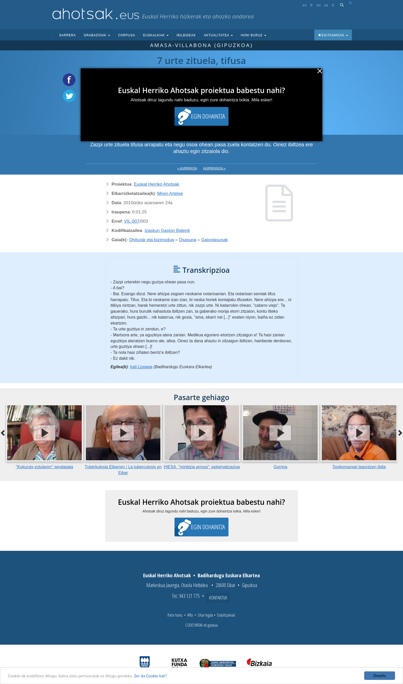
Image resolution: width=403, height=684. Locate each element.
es (305, 5)
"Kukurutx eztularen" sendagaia (44, 467)
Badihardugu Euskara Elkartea (229, 575)
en (318, 5)
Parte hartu (175, 615)
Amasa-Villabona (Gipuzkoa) (201, 45)
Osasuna (187, 239)
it (333, 5)
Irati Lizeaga (141, 367)
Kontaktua (218, 598)
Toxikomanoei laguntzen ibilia (359, 467)
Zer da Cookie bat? (150, 676)
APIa (190, 615)
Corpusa (126, 35)
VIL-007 (132, 221)
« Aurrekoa (187, 168)
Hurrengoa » (214, 168)
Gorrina (280, 467)
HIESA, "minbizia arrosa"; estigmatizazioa (202, 467)
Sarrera (67, 35)
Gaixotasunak (214, 239)
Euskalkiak (156, 35)
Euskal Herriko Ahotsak (156, 184)
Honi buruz (253, 35)
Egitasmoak (333, 35)
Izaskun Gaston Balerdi (167, 230)
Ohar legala (205, 615)
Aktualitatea (218, 35)
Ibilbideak (186, 35)
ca (326, 5)
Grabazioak (97, 35)
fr (311, 5)
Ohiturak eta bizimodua (151, 239)
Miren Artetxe (170, 193)
